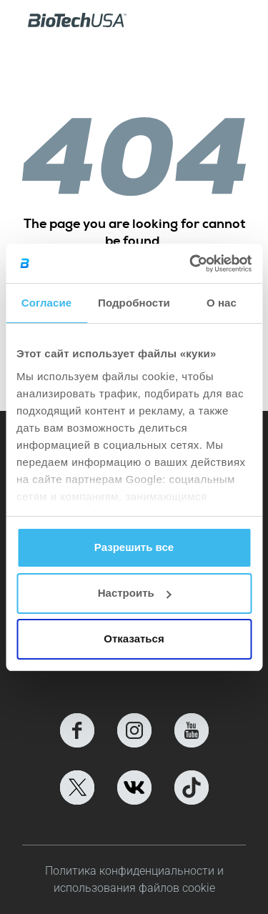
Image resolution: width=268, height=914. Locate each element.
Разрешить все (134, 547)
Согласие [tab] (46, 303)
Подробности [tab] (134, 303)
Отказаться (134, 638)
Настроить (135, 593)
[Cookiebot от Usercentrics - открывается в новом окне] (191, 263)
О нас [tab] (222, 303)
